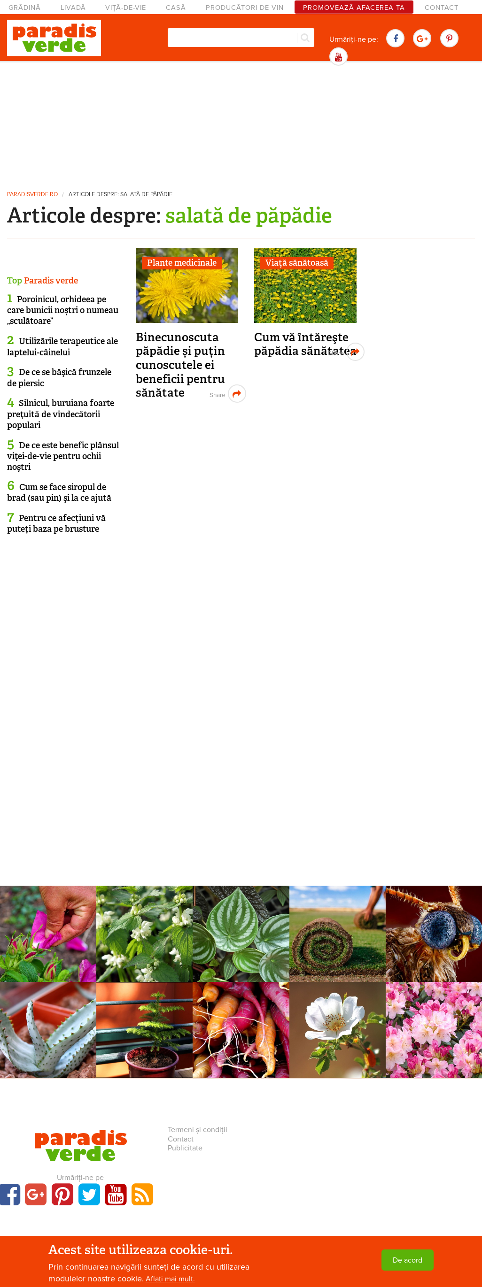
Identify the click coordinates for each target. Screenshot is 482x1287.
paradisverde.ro (32, 194)
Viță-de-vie (125, 8)
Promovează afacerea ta (354, 8)
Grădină (24, 8)
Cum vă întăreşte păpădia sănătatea (305, 344)
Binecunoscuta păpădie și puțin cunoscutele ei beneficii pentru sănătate (180, 365)
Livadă (73, 8)
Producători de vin (245, 8)
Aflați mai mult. (170, 1279)
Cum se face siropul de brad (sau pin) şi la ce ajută (59, 493)
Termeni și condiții (197, 1129)
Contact (442, 8)
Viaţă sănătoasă (296, 262)
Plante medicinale (182, 262)
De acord (407, 1260)
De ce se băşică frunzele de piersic (59, 378)
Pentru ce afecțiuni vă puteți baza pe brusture (56, 524)
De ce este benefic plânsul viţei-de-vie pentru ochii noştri (63, 456)
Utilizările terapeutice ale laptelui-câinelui (62, 347)
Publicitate (185, 1148)
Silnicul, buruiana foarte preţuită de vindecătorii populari (60, 414)
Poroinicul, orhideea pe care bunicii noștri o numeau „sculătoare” (62, 310)
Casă (176, 8)
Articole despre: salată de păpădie (120, 194)
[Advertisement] (241, 124)
